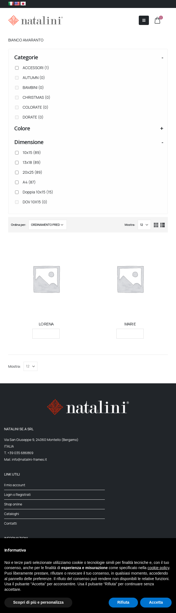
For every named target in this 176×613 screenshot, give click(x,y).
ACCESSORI (36, 67)
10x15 (32, 152)
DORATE (33, 117)
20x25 (32, 172)
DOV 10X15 (35, 201)
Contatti (10, 523)
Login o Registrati (18, 494)
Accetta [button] (156, 602)
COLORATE (35, 107)
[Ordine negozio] (47, 225)
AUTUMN (34, 77)
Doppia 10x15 (38, 192)
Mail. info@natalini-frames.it (26, 459)
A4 (29, 182)
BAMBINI (33, 87)
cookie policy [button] (158, 568)
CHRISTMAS (36, 97)
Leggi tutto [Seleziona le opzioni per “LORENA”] (46, 333)
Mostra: (130, 225)
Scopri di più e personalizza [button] (38, 602)
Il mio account (15, 485)
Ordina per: (18, 225)
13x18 (32, 162)
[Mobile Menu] (144, 20)
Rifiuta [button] (123, 602)
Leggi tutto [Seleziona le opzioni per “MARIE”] (130, 333)
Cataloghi (11, 513)
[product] (46, 279)
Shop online (13, 504)
